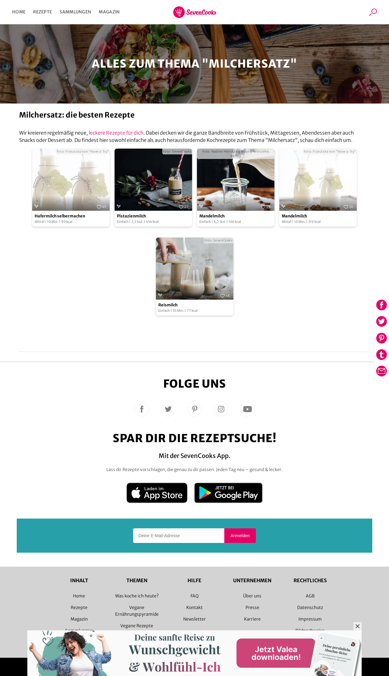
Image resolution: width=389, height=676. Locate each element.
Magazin (109, 12)
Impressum (310, 619)
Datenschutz (310, 607)
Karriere (252, 619)
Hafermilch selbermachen (60, 216)
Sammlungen (75, 12)
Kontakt (194, 607)
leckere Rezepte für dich (116, 133)
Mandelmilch (212, 216)
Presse (252, 607)
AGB (310, 596)
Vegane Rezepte (136, 625)
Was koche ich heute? (137, 596)
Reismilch (167, 305)
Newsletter (194, 619)
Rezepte (42, 12)
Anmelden (240, 535)
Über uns (252, 596)
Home (19, 12)
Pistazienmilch (131, 216)
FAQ (195, 596)
